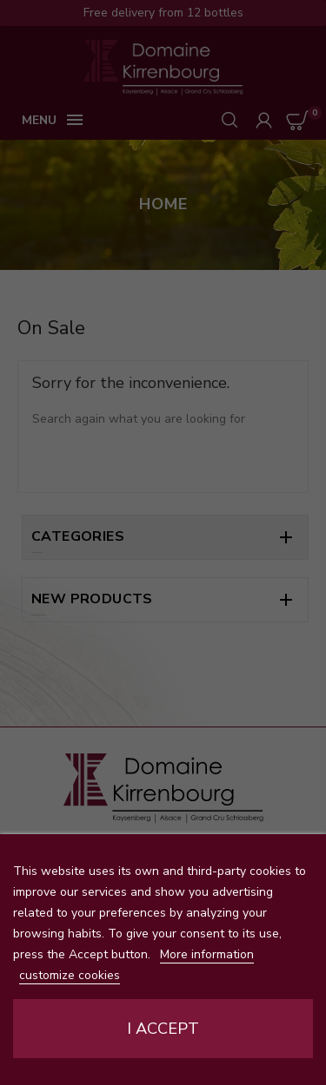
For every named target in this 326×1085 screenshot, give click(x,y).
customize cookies (69, 975)
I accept (163, 1028)
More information (207, 954)
